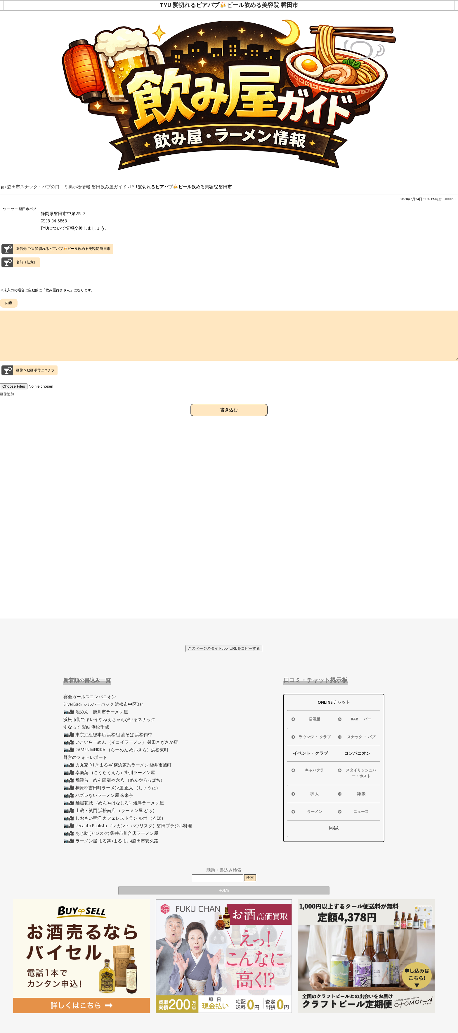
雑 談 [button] (351, 794)
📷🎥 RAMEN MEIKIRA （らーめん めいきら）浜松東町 (116, 750)
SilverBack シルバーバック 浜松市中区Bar (103, 704)
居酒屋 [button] (305, 719)
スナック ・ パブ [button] (356, 737)
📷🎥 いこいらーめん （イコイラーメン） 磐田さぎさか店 (120, 742)
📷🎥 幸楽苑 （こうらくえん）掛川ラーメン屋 (109, 772)
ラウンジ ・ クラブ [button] (310, 737)
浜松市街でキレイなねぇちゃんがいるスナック (109, 719)
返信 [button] (439, 199)
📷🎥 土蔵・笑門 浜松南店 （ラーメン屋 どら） (110, 810)
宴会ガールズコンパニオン (89, 697)
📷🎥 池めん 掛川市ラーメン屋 (95, 712)
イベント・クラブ (310, 753)
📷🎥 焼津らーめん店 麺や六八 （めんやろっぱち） (114, 780)
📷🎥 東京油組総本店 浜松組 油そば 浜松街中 (107, 734)
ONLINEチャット (334, 702)
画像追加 (7, 404)
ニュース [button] (353, 812)
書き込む (229, 420)
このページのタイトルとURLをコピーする (224, 648)
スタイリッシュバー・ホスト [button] (356, 773)
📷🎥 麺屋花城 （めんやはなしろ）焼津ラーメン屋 (113, 803)
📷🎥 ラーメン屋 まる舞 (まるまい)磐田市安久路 (110, 841)
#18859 (450, 199)
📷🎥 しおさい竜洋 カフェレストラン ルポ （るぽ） (114, 818)
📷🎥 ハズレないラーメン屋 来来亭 (98, 795)
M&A (334, 828)
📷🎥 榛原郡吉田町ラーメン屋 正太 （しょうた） (111, 788)
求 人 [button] (304, 794)
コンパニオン (357, 753)
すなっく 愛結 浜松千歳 (86, 727)
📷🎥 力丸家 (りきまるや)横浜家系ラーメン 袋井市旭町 (117, 765)
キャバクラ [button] (307, 770)
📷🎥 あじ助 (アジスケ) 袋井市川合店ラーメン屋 (110, 833)
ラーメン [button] (306, 812)
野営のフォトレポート (85, 757)
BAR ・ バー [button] (354, 719)
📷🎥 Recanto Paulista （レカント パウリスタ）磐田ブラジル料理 (127, 826)
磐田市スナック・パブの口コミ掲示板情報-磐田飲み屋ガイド (67, 187)
